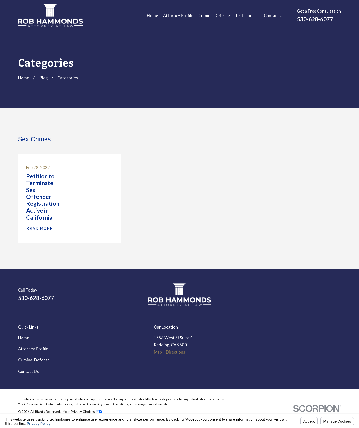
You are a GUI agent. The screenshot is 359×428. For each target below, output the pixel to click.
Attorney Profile (33, 348)
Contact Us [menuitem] (274, 15)
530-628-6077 (315, 19)
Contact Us (28, 371)
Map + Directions (169, 352)
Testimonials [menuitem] (247, 15)
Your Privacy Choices (82, 411)
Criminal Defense (34, 360)
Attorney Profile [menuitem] (178, 15)
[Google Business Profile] (325, 296)
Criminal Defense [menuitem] (214, 15)
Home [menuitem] (152, 15)
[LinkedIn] (312, 296)
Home (23, 337)
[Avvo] (338, 296)
